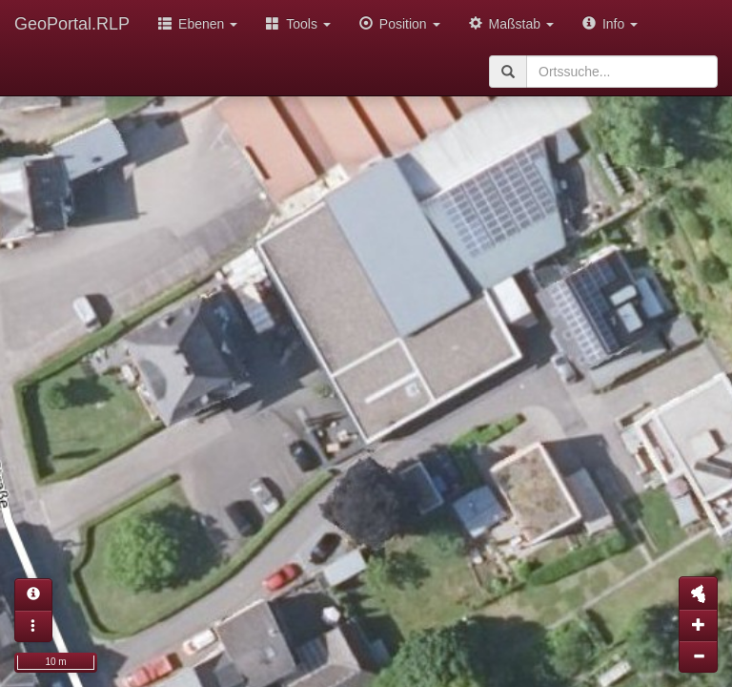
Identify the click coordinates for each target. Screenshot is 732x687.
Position (399, 23)
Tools (298, 23)
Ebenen (197, 23)
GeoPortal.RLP (72, 23)
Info (610, 23)
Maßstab (511, 23)
